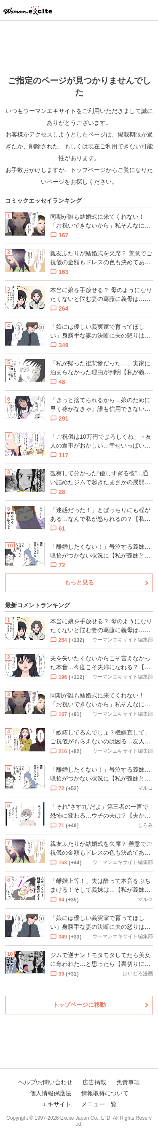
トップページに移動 (79, 1004)
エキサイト (56, 1104)
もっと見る (79, 582)
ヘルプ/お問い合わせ (45, 1082)
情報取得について (105, 1093)
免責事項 (128, 1082)
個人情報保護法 (50, 1093)
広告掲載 (94, 1082)
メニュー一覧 (99, 1104)
